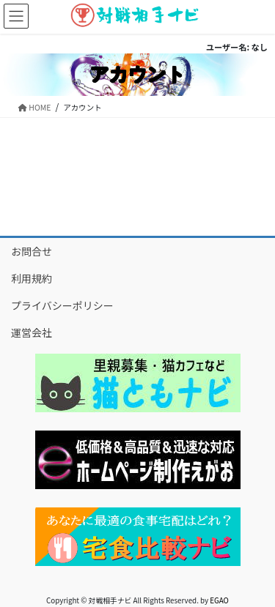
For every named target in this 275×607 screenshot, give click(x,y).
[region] (137, 383)
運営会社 (31, 332)
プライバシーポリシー (62, 305)
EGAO (219, 600)
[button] (138, 383)
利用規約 (31, 278)
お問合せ (31, 251)
